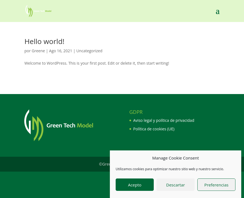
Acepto (135, 185)
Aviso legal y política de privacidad (163, 120)
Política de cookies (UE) (153, 128)
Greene (38, 50)
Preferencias (216, 185)
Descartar (175, 185)
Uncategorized (89, 50)
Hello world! (44, 41)
